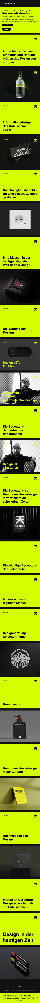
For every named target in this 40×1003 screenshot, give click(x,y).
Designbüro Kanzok (9, 3)
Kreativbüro (7, 25)
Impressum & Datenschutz (20, 992)
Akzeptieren (30, 998)
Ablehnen (19, 1000)
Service (6, 29)
